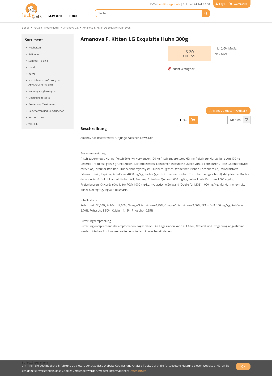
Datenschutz (138, 371)
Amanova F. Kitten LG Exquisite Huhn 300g (106, 27)
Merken (239, 120)
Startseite (55, 16)
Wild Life (33, 124)
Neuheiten (34, 47)
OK (243, 366)
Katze (36, 27)
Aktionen (33, 54)
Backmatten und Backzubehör (46, 111)
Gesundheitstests (39, 97)
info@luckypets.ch (169, 4)
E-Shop (25, 27)
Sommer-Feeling (38, 60)
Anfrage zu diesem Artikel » (228, 111)
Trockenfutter (51, 27)
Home (73, 16)
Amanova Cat (71, 27)
